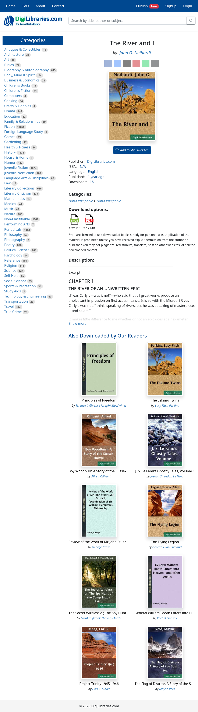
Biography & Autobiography (26, 70)
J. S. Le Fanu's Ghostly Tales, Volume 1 (165, 471)
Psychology (13, 255)
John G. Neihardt (135, 53)
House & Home (16, 157)
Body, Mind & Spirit (19, 75)
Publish (147, 6)
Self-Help (11, 275)
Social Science (15, 281)
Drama (9, 111)
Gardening (12, 142)
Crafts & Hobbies (17, 106)
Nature (9, 214)
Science (10, 270)
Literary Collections (19, 188)
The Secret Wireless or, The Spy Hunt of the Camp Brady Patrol (117, 613)
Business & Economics (22, 80)
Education (12, 116)
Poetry (9, 244)
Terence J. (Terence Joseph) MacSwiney (101, 405)
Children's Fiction (17, 90)
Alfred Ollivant (101, 476)
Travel (9, 306)
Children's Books (17, 85)
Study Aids (12, 291)
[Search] (127, 21)
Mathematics (14, 198)
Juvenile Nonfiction (19, 173)
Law (7, 183)
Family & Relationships (22, 121)
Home (11, 6)
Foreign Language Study (23, 131)
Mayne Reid (167, 689)
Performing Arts (17, 224)
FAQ (25, 6)
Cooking (10, 100)
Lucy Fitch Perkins (167, 405)
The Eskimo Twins (165, 400)
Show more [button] (77, 323)
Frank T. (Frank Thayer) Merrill (101, 618)
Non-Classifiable (17, 219)
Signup (170, 6)
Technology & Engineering (25, 296)
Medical (10, 203)
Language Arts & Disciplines (26, 178)
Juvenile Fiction (16, 167)
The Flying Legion (165, 542)
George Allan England (166, 547)
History (10, 152)
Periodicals (13, 229)
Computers (13, 95)
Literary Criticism (17, 193)
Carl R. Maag (101, 689)
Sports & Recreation (20, 286)
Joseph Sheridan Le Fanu (167, 476)
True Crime (13, 311)
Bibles (9, 65)
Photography (14, 239)
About (40, 6)
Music (9, 208)
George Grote (101, 547)
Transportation (16, 301)
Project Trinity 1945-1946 (99, 683)
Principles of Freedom (99, 400)
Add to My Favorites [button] (132, 150)
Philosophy (13, 234)
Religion (10, 265)
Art (6, 59)
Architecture (14, 54)
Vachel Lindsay (167, 618)
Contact (58, 6)
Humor (9, 162)
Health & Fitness (17, 147)
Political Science (16, 250)
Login (187, 6)
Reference (12, 260)
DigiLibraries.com (101, 161)
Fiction (9, 126)
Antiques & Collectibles (22, 49)
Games (9, 136)
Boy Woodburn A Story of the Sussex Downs (103, 471)
